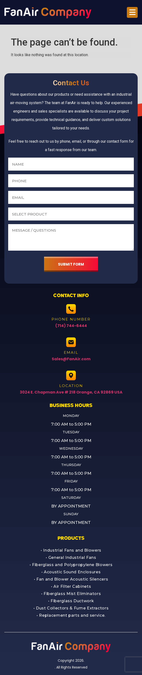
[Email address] (71, 197)
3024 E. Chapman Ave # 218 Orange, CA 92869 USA (71, 392)
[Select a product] (71, 214)
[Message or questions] (71, 237)
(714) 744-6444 (71, 325)
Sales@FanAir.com (71, 359)
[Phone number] (71, 180)
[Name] (71, 164)
